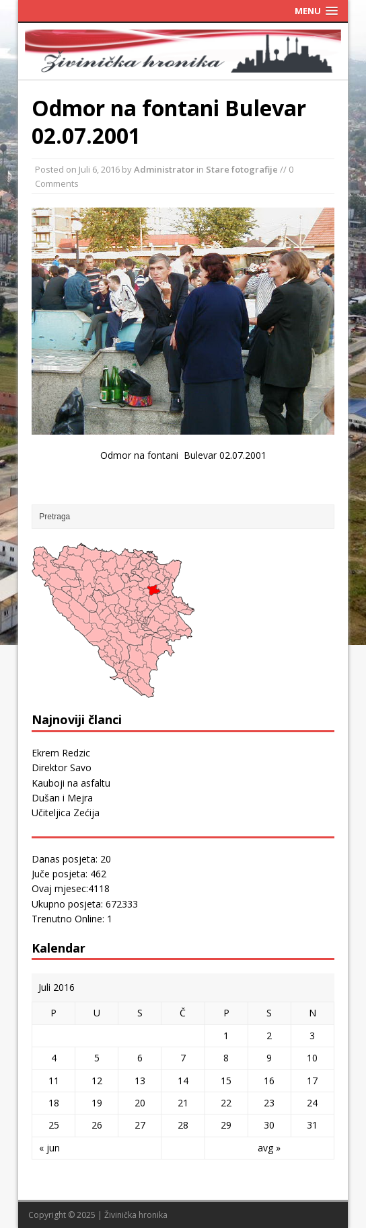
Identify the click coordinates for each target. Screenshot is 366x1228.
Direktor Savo (62, 767)
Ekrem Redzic (61, 752)
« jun (49, 1147)
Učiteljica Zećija (66, 812)
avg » (269, 1147)
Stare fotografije (242, 169)
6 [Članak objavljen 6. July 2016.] (140, 1057)
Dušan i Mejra (62, 797)
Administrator (164, 169)
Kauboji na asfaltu (71, 783)
